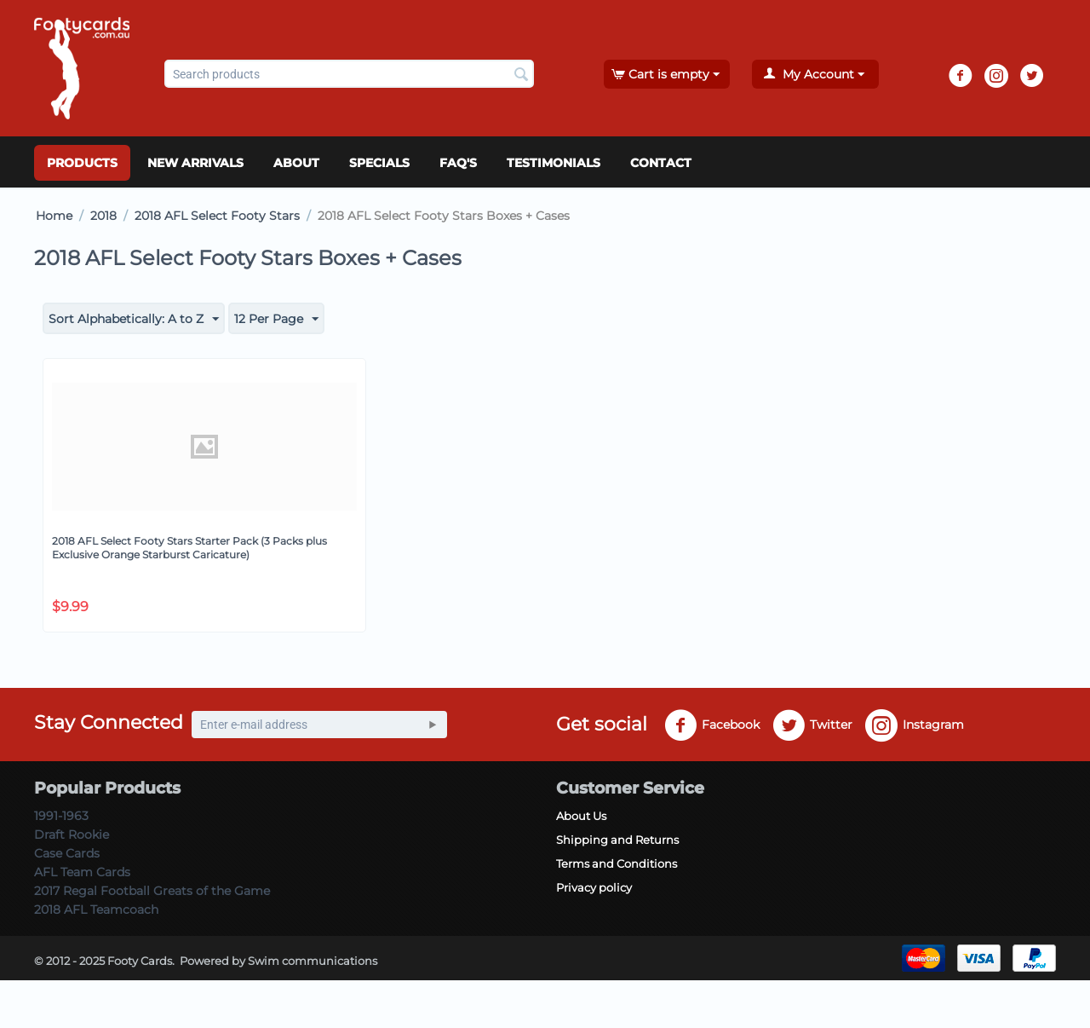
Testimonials (553, 162)
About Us (581, 816)
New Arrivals (195, 162)
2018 (103, 215)
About (296, 162)
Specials (379, 162)
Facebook (712, 725)
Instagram (914, 725)
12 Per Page (276, 319)
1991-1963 (61, 815)
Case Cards (67, 853)
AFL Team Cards (82, 872)
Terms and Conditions (616, 863)
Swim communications (312, 960)
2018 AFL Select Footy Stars (217, 215)
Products (82, 162)
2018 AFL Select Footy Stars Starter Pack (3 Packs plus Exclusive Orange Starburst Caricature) (189, 547)
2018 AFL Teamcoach (96, 909)
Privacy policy (594, 887)
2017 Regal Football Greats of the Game (152, 890)
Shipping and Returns (617, 839)
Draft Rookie (71, 834)
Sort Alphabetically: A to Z (134, 319)
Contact (660, 162)
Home (54, 215)
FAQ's (458, 162)
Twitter (812, 725)
